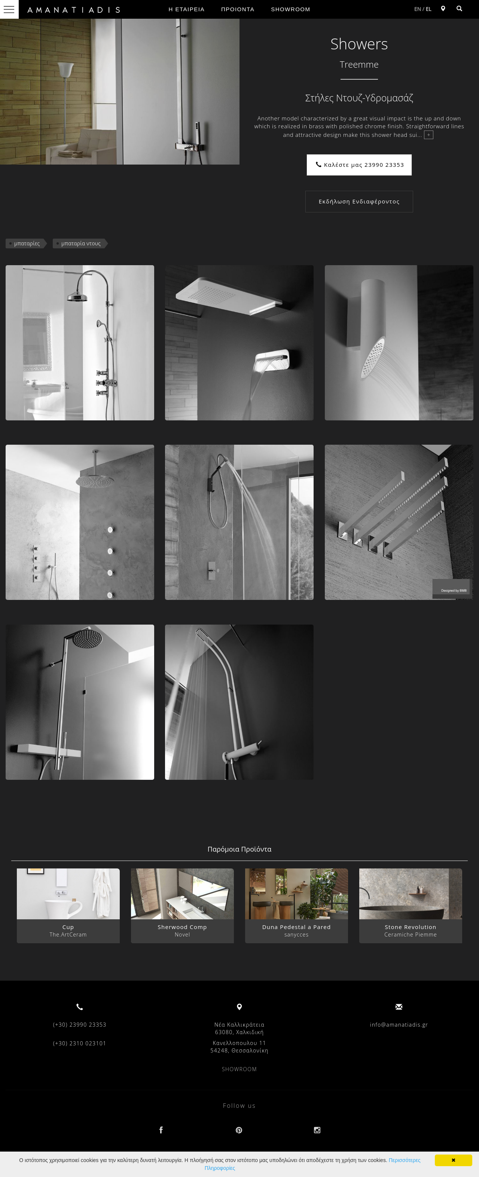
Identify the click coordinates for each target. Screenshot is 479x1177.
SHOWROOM (290, 9)
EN (417, 8)
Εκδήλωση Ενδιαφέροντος (359, 201)
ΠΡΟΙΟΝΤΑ (237, 9)
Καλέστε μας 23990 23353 (360, 164)
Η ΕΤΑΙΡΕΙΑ (187, 9)
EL (428, 8)
